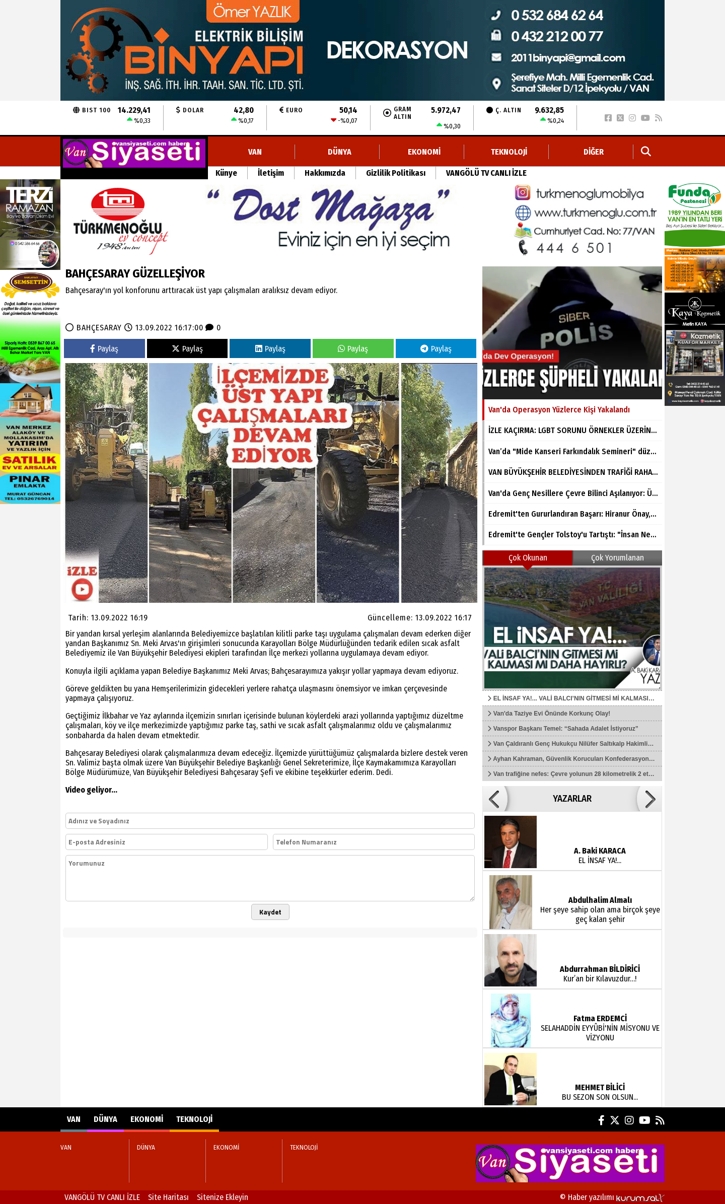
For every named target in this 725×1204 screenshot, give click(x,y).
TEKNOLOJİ (509, 152)
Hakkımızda (325, 173)
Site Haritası (168, 1197)
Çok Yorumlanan (617, 557)
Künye (226, 173)
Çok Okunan (528, 557)
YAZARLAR (572, 798)
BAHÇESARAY (99, 327)
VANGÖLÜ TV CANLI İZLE (486, 173)
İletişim (271, 173)
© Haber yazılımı (612, 1197)
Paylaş (104, 348)
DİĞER (594, 152)
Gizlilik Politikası (395, 173)
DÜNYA (339, 152)
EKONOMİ (424, 152)
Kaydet (270, 912)
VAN (255, 152)
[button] (495, 798)
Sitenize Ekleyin (222, 1197)
